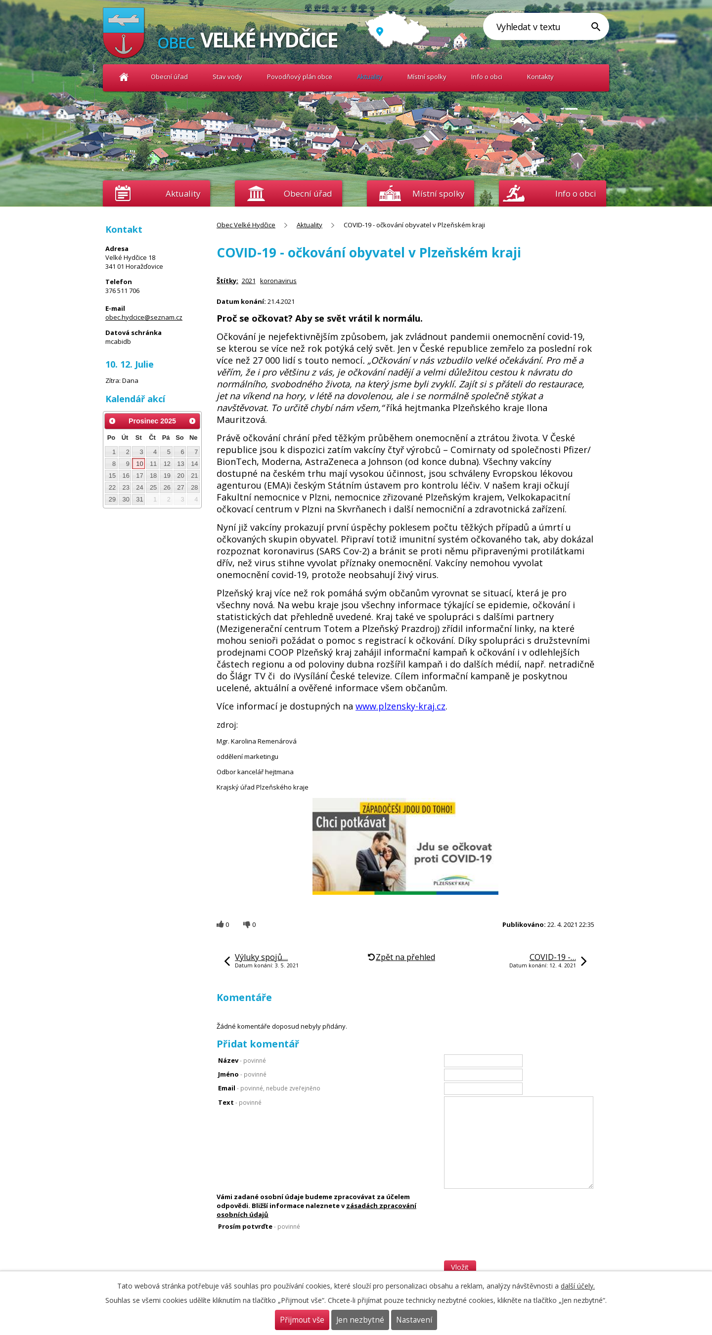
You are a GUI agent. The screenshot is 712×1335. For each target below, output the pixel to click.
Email (269, 1088)
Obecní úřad (169, 76)
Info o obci (486, 76)
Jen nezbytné (360, 1320)
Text (240, 1102)
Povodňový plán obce (299, 76)
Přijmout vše (302, 1320)
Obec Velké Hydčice (124, 76)
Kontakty (540, 76)
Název (242, 1060)
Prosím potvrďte (259, 1226)
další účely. (578, 1286)
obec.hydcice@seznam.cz (143, 317)
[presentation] (519, 1241)
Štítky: (227, 280)
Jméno (242, 1074)
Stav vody (227, 76)
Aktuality (183, 193)
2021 (249, 280)
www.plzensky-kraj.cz (400, 706)
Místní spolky (426, 76)
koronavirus (278, 280)
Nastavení (414, 1320)
